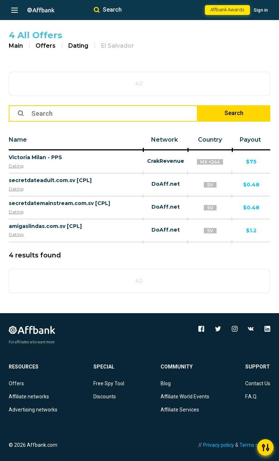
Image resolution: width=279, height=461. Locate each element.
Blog (166, 383)
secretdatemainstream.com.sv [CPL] (59, 203)
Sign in (261, 10)
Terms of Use (254, 445)
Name (18, 139)
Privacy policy (218, 445)
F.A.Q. (251, 396)
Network (164, 139)
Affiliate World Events (185, 396)
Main (16, 45)
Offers (46, 45)
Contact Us (257, 383)
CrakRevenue (165, 161)
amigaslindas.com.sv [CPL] (45, 226)
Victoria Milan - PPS (35, 157)
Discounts (104, 396)
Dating (78, 45)
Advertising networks (33, 409)
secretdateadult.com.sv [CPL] (50, 180)
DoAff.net (165, 184)
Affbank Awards (227, 9)
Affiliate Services (180, 409)
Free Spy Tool (108, 383)
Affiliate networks (29, 396)
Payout (250, 139)
